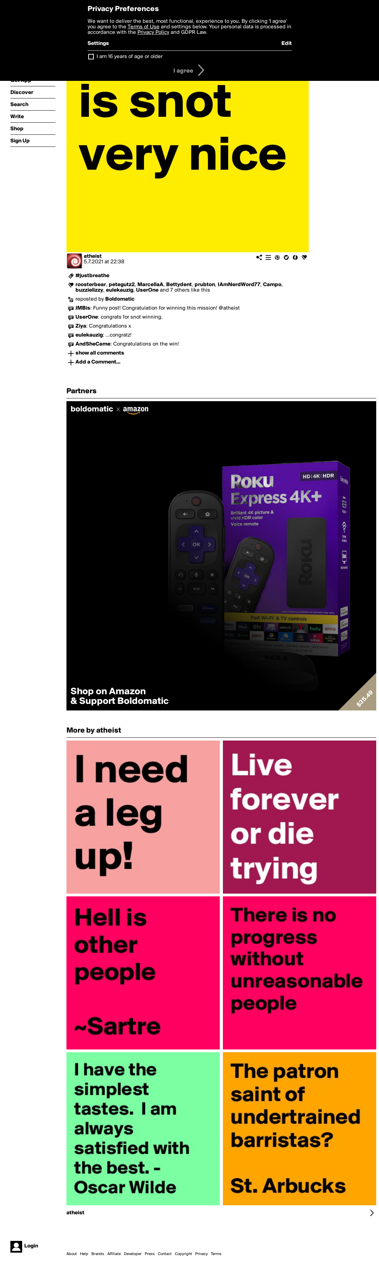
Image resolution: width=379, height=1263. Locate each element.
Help (84, 1254)
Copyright (183, 1254)
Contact (165, 1254)
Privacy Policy (153, 32)
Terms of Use (144, 27)
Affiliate (114, 1254)
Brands (97, 1254)
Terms (216, 1254)
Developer (133, 1254)
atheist (93, 256)
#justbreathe (92, 276)
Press (150, 1254)
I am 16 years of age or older (130, 56)
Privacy (201, 1254)
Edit (286, 43)
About (71, 1254)
